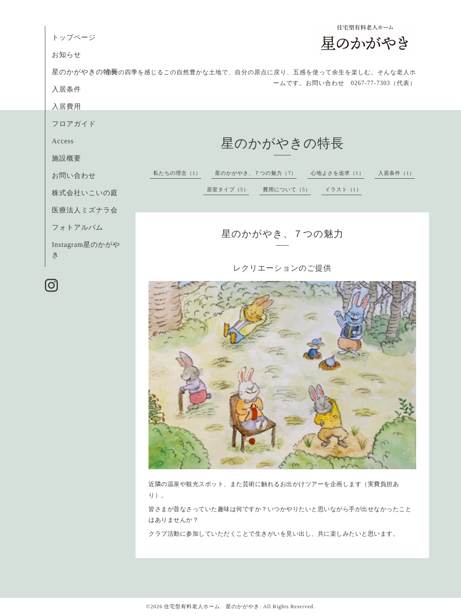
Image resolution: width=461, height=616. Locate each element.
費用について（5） (287, 189)
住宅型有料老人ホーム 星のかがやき (211, 606)
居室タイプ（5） (228, 189)
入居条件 (66, 89)
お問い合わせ (74, 175)
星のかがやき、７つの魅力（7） (256, 173)
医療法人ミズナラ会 (85, 210)
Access (63, 141)
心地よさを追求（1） (337, 173)
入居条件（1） (396, 173)
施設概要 (66, 158)
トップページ (74, 37)
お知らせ (66, 54)
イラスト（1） (343, 189)
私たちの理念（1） (177, 173)
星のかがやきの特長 (85, 72)
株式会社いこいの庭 (85, 192)
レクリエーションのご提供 (282, 268)
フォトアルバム (77, 227)
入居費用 (66, 106)
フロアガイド (74, 123)
